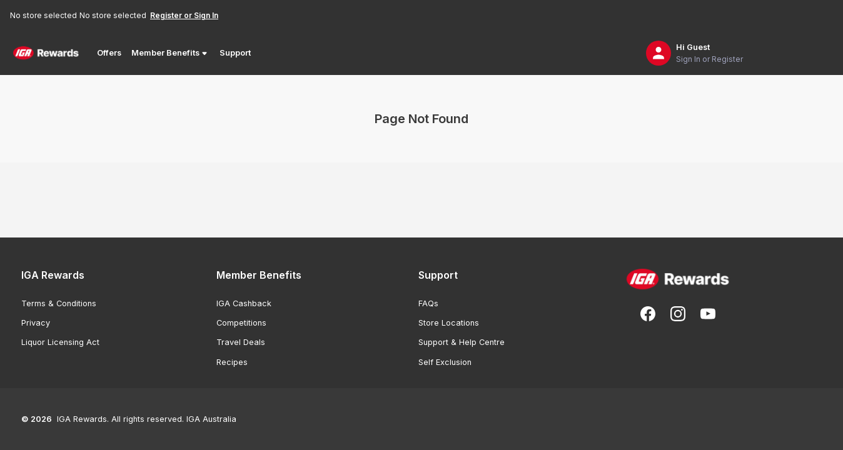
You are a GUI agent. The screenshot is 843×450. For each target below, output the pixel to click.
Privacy (35, 323)
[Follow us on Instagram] (677, 313)
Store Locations (448, 323)
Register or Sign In (184, 15)
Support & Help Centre (461, 342)
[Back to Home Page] (46, 53)
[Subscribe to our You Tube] (707, 313)
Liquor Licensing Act (60, 342)
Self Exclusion (445, 362)
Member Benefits (170, 53)
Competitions (241, 323)
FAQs (428, 303)
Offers (109, 53)
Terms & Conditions (58, 303)
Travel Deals (240, 342)
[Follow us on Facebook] (647, 313)
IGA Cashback (243, 303)
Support (235, 53)
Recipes (232, 362)
